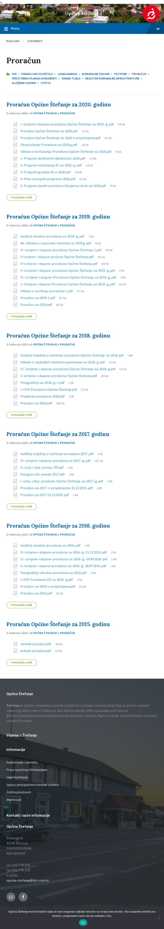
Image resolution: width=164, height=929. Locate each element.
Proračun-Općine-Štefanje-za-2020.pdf (49, 131)
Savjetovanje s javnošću (22, 762)
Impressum (13, 800)
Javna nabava (67, 74)
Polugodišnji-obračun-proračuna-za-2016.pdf (53, 573)
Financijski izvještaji (37, 74)
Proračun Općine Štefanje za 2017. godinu (57, 434)
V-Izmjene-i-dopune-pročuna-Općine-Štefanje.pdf (57, 257)
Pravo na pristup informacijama (26, 770)
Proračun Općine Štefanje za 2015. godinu (58, 624)
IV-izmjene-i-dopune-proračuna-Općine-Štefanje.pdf (59, 263)
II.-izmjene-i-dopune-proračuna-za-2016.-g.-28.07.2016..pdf (63, 566)
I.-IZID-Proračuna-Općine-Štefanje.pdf (49, 389)
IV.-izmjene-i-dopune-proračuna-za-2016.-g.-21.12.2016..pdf (63, 552)
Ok (83, 922)
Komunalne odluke (96, 74)
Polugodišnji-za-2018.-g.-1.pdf (42, 382)
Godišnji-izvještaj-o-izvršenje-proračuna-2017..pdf (57, 454)
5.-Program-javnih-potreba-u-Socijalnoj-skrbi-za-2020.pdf (63, 185)
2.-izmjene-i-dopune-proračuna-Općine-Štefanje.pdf (59, 376)
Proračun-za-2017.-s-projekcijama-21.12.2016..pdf (56, 488)
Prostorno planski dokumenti (34, 78)
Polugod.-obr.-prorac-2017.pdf (42, 474)
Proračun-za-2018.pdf (36, 403)
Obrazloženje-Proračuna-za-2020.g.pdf (49, 144)
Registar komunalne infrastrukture (112, 78)
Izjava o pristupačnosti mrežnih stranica (32, 785)
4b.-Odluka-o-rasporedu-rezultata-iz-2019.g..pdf (56, 243)
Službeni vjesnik (24, 83)
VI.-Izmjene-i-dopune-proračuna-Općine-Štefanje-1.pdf (61, 250)
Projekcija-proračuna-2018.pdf (42, 396)
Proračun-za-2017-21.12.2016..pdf (45, 495)
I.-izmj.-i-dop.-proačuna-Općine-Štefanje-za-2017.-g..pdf (62, 481)
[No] (159, 918)
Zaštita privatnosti (18, 792)
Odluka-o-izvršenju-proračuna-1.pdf (46, 291)
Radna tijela (71, 78)
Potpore (120, 74)
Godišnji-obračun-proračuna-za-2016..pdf (50, 545)
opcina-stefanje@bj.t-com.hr (27, 880)
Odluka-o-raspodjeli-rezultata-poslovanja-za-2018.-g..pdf (62, 362)
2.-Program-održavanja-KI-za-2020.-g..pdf (51, 165)
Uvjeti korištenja (17, 777)
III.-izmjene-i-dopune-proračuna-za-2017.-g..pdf (55, 460)
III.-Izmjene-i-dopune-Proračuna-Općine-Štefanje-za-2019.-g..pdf (68, 277)
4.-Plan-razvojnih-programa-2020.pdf (48, 179)
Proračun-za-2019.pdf (36, 304)
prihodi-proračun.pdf (35, 651)
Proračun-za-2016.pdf (36, 593)
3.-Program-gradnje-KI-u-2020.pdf (45, 172)
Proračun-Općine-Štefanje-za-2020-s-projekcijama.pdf (60, 138)
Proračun (67, 113)
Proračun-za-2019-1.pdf (38, 298)
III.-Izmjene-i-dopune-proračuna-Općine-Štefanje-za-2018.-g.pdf (68, 369)
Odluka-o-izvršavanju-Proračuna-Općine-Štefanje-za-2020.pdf (66, 151)
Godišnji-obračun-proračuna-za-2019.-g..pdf (52, 236)
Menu (82, 28)
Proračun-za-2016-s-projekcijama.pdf (48, 586)
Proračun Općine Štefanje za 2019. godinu (58, 216)
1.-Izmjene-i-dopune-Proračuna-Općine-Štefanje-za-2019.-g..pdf (68, 284)
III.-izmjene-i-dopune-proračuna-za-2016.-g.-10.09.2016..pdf (64, 559)
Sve (14, 74)
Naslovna (13, 41)
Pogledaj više (21, 197)
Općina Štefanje (82, 13)
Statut (46, 83)
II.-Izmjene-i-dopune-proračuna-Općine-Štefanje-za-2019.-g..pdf (68, 270)
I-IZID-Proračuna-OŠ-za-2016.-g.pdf (47, 579)
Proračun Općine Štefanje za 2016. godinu (58, 525)
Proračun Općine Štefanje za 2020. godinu (58, 104)
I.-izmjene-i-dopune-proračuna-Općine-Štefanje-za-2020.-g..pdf (67, 124)
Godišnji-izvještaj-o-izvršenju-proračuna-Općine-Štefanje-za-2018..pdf (72, 355)
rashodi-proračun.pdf (36, 644)
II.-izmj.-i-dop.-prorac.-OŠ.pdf (42, 467)
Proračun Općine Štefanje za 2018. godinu (58, 335)
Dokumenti (35, 41)
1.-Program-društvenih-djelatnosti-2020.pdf (53, 158)
